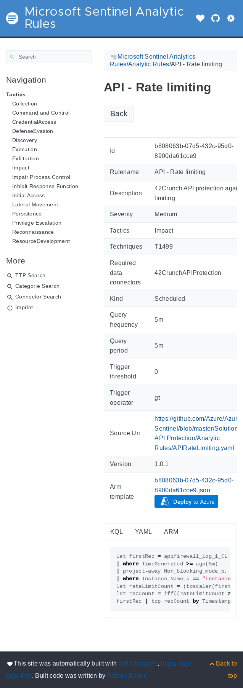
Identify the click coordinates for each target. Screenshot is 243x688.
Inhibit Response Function (45, 186)
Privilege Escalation (37, 223)
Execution (24, 149)
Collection (24, 104)
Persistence (27, 214)
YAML (143, 531)
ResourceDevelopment (41, 241)
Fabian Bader (126, 675)
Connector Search (38, 297)
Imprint (24, 307)
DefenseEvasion (32, 131)
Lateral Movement (35, 204)
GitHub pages (138, 663)
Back (118, 113)
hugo (168, 663)
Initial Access (28, 195)
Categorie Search (37, 286)
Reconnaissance (33, 232)
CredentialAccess (34, 122)
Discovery (24, 140)
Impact (20, 167)
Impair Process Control (41, 177)
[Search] (49, 56)
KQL (116, 531)
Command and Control (40, 113)
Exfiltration (25, 158)
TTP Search (30, 275)
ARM (171, 531)
